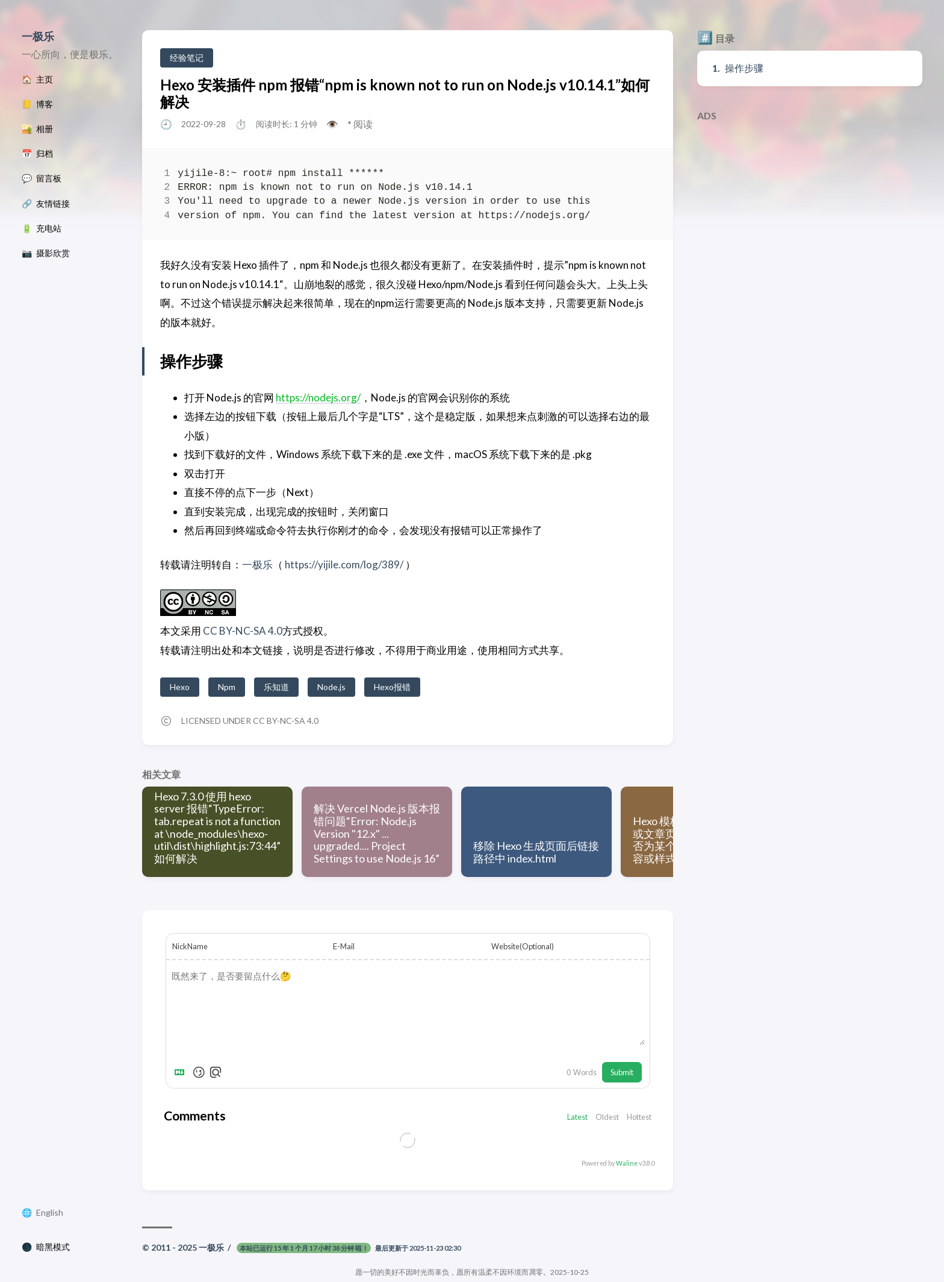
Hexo (180, 687)
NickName (190, 946)
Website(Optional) (522, 946)
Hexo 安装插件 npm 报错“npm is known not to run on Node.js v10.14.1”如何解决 (405, 93)
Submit (621, 1072)
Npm (226, 687)
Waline (627, 1163)
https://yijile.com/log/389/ (344, 564)
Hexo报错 (392, 687)
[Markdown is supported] (182, 1072)
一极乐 (38, 36)
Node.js (331, 687)
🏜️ (37, 129)
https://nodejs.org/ (318, 397)
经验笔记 (186, 57)
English (49, 1213)
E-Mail (344, 946)
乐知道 (276, 687)
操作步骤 (744, 68)
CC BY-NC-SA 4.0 (241, 630)
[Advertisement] (809, 211)
